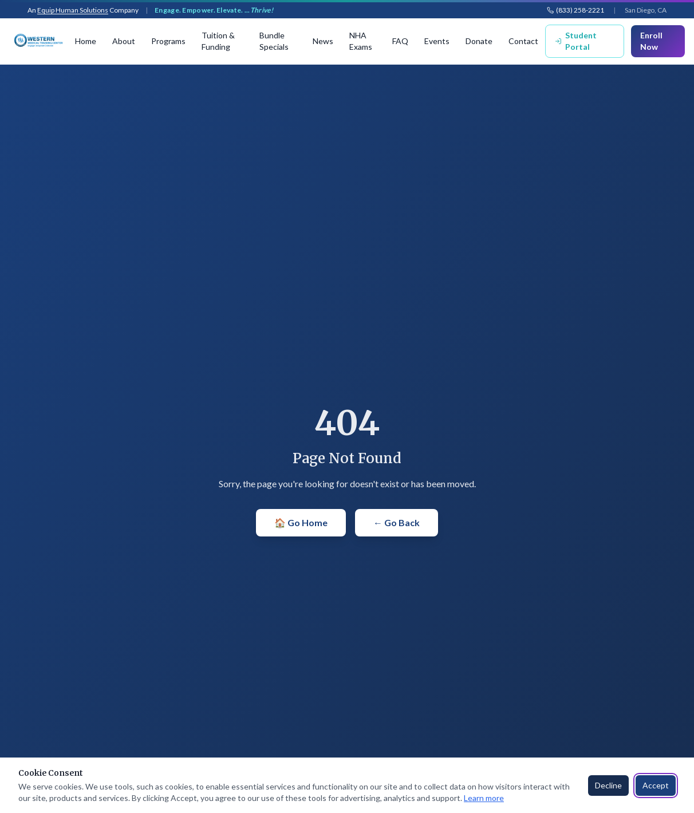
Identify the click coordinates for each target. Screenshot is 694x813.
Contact (523, 41)
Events (436, 41)
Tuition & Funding (218, 41)
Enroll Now (651, 41)
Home (85, 41)
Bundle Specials (274, 41)
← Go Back (396, 522)
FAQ (400, 41)
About (123, 41)
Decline (608, 785)
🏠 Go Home (301, 522)
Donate (479, 41)
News (323, 41)
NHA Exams (360, 41)
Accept (655, 785)
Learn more (484, 798)
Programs (168, 41)
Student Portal (576, 41)
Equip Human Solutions (72, 10)
